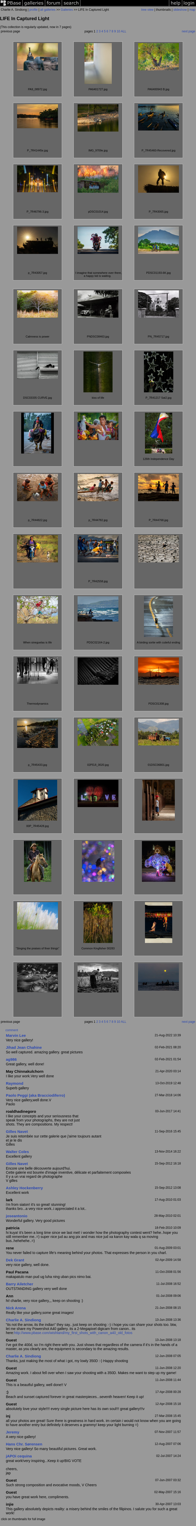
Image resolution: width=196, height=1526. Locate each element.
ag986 (11, 1059)
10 (118, 31)
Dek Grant (15, 1260)
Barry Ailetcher (19, 1284)
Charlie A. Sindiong (23, 1320)
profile (33, 9)
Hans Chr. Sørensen (24, 1444)
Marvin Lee (16, 1035)
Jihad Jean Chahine (24, 1047)
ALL (123, 31)
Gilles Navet (17, 1131)
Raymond (14, 1083)
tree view (147, 9)
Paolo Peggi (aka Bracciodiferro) (35, 1095)
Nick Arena (16, 1308)
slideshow (180, 9)
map (192, 9)
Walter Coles (17, 1151)
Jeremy (12, 1432)
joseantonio (16, 1216)
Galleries (67, 9)
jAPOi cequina (19, 1456)
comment (11, 1030)
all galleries (47, 9)
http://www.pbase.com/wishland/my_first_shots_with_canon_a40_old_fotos (73, 1333)
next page (188, 31)
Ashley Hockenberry (24, 1188)
